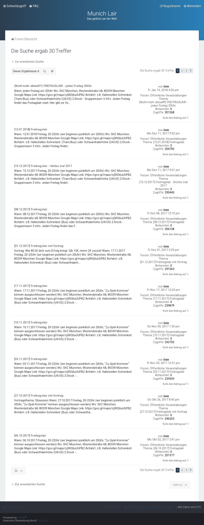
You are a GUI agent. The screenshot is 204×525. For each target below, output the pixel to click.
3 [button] (186, 70)
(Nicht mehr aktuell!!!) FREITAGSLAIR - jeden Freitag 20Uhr (163, 104)
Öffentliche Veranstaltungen (168, 95)
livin (166, 86)
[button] (191, 70)
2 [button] (182, 70)
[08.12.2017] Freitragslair (168, 222)
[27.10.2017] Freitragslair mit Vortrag (163, 411)
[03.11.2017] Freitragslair (168, 371)
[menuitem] (33, 6)
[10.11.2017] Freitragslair (168, 335)
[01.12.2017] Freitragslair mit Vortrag (163, 262)
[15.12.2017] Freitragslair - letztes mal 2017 (163, 183)
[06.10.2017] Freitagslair (169, 448)
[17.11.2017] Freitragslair (168, 298)
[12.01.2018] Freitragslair (168, 142)
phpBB (21, 517)
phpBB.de (43, 520)
